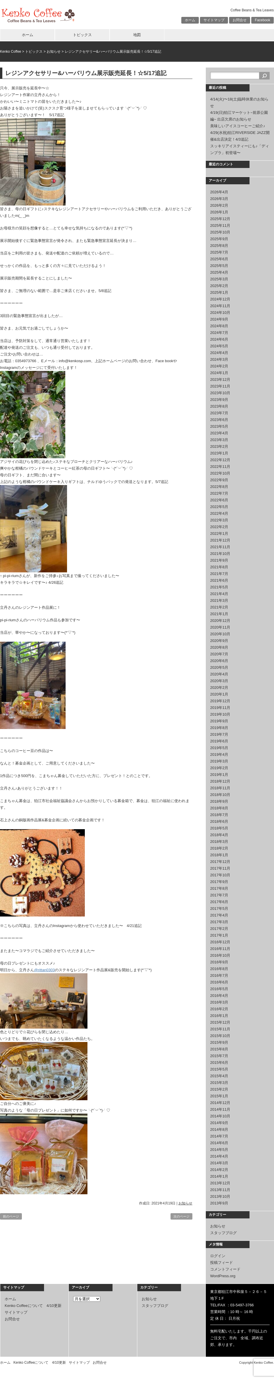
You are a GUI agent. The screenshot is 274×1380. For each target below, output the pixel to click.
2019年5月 (219, 748)
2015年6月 (219, 1062)
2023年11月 (220, 386)
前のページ (11, 1216)
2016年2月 (219, 1009)
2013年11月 (220, 1190)
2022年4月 (219, 513)
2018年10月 (220, 794)
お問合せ (240, 20)
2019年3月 (219, 761)
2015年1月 (219, 1096)
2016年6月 (219, 982)
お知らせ (54, 51)
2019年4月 (219, 754)
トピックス (82, 35)
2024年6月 (219, 339)
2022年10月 (220, 473)
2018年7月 (219, 815)
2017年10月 (220, 875)
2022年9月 (219, 480)
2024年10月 (220, 312)
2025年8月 (219, 245)
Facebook (262, 20)
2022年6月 (219, 500)
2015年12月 (220, 1022)
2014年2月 (219, 1169)
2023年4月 (219, 433)
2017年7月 (219, 895)
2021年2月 (219, 607)
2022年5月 (219, 507)
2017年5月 (219, 908)
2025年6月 (219, 259)
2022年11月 (220, 466)
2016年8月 (219, 969)
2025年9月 (219, 239)
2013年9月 (219, 1203)
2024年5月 (219, 346)
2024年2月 (219, 366)
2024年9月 (219, 319)
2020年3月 (219, 681)
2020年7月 (219, 654)
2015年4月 (219, 1076)
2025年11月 (220, 225)
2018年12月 (220, 781)
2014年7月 (219, 1136)
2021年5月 (219, 587)
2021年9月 (219, 560)
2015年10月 (220, 1036)
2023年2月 (219, 446)
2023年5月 (219, 426)
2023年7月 (219, 413)
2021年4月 (219, 594)
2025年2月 (219, 286)
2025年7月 (219, 252)
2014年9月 (219, 1123)
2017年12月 (220, 861)
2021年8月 (219, 567)
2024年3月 (219, 359)
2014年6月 (219, 1143)
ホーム (190, 20)
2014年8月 (219, 1129)
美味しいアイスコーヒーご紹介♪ (237, 126)
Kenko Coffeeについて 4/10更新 (33, 1305)
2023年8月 (219, 406)
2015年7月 (219, 1056)
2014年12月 (220, 1103)
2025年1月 (219, 292)
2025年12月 (220, 219)
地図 (137, 35)
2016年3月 (219, 1002)
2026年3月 (219, 199)
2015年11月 (220, 1029)
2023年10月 (220, 393)
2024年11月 (220, 306)
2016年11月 (220, 948)
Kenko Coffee (10, 51)
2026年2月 (219, 205)
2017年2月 (219, 928)
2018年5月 (219, 828)
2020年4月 (219, 674)
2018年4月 (219, 835)
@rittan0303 (44, 970)
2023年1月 (219, 453)
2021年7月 (219, 574)
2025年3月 (219, 279)
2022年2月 (219, 527)
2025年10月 (220, 232)
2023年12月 (220, 379)
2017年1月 (219, 935)
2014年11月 (220, 1109)
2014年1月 (219, 1176)
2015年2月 (219, 1089)
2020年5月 (219, 667)
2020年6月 (219, 661)
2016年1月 (219, 1015)
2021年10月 (220, 553)
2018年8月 (219, 808)
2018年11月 (220, 788)
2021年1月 (219, 614)
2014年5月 (219, 1149)
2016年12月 (220, 942)
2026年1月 (219, 212)
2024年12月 (220, 299)
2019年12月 (220, 701)
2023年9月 (219, 399)
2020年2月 (219, 687)
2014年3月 (219, 1163)
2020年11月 (220, 627)
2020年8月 (219, 647)
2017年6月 (219, 902)
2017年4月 (219, 915)
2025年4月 (219, 272)
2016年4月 (219, 995)
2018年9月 (219, 801)
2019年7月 (219, 734)
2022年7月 (219, 493)
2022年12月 (220, 460)
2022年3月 (219, 520)
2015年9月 (219, 1042)
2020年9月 (219, 640)
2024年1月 (219, 373)
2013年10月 (220, 1196)
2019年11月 (220, 707)
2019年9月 (219, 721)
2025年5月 (219, 265)
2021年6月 (219, 580)
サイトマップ (213, 20)
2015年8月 (219, 1049)
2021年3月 (219, 600)
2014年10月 (220, 1116)
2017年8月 (219, 888)
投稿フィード (221, 1262)
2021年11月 (220, 547)
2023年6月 (219, 419)
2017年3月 (219, 922)
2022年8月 (219, 486)
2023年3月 (219, 440)
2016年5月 (219, 989)
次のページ (181, 1216)
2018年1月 (219, 855)
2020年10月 (220, 634)
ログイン (217, 1256)
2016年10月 (220, 955)
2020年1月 (219, 694)
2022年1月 (219, 533)
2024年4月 (219, 353)
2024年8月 (219, 326)
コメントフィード (225, 1269)
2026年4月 (219, 192)
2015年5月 (219, 1069)
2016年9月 (219, 962)
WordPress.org (222, 1276)
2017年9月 (219, 882)
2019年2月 (219, 768)
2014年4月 (219, 1156)
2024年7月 (219, 332)
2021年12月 (220, 540)
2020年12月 (220, 620)
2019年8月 (219, 728)
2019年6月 (219, 741)
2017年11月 (220, 868)
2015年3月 (219, 1082)
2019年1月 (219, 774)
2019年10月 (220, 714)
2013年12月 (220, 1183)
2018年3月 (219, 841)
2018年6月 (219, 821)
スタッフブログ (223, 1233)
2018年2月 (219, 848)
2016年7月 (219, 975)
